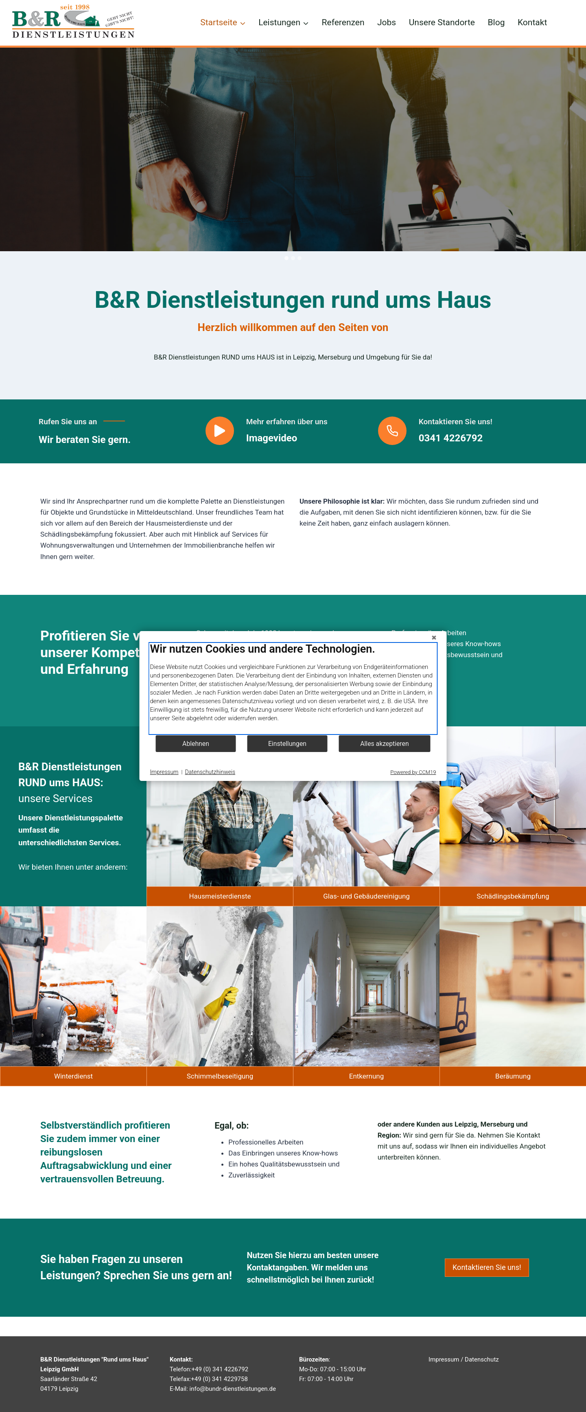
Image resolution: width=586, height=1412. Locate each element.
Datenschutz (482, 1359)
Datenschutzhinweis (210, 772)
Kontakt (532, 22)
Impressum (444, 1359)
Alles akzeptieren (384, 744)
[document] (293, 688)
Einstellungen (287, 744)
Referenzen (343, 22)
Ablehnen (195, 744)
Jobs (386, 22)
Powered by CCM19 (413, 772)
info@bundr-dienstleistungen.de (233, 1388)
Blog (496, 22)
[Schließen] (434, 637)
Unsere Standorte (442, 22)
